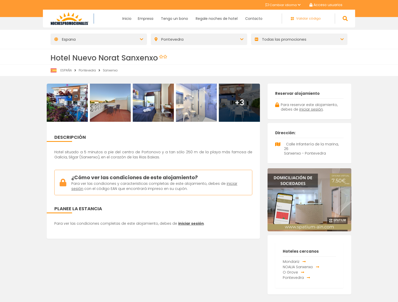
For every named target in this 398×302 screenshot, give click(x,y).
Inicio (126, 18)
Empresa (145, 18)
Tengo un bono (174, 18)
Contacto (253, 18)
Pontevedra (87, 70)
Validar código (308, 18)
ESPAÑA (66, 70)
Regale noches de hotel (217, 18)
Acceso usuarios (325, 4)
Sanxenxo (110, 70)
